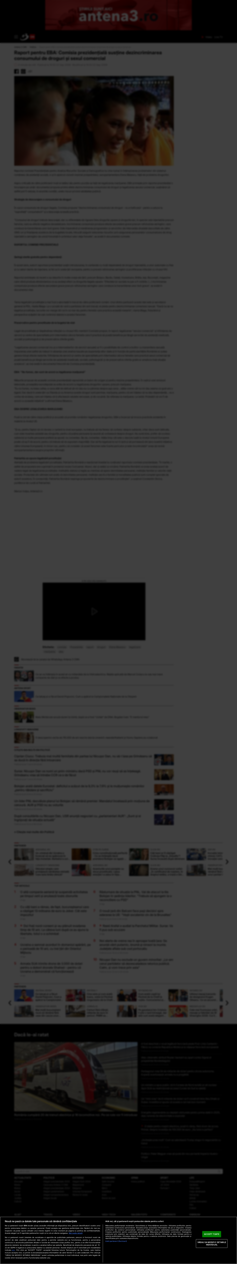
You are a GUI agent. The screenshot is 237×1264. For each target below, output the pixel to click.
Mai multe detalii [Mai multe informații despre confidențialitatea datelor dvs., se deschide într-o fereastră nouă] (76, 1233)
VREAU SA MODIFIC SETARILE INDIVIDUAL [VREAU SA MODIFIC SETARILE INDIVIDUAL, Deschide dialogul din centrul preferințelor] (211, 1243)
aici (13, 1250)
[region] (118, 1240)
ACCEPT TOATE (211, 1234)
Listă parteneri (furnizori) (116, 1241)
